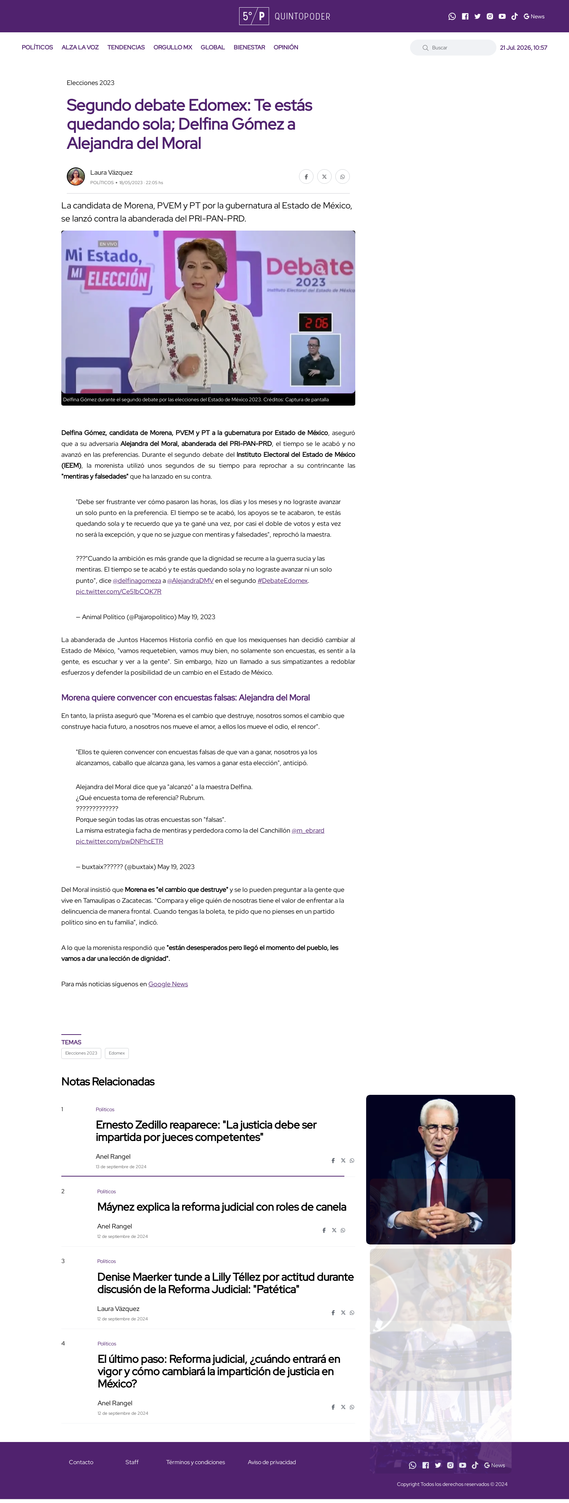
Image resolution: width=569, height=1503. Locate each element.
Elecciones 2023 (81, 1053)
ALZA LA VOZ (80, 47)
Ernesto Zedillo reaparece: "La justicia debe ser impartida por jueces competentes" (206, 1130)
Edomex (117, 1053)
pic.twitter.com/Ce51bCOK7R (118, 591)
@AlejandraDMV (190, 580)
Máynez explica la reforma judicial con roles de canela (221, 1206)
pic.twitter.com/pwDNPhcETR (119, 841)
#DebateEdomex (283, 580)
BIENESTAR (249, 47)
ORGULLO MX (172, 47)
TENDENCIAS (126, 47)
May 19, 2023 (196, 617)
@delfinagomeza (137, 580)
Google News (168, 984)
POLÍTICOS (37, 47)
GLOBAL (213, 47)
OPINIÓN (286, 47)
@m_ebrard (308, 830)
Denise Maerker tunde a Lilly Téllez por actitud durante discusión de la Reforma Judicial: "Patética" (225, 1282)
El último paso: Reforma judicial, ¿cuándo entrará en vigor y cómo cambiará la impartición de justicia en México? (219, 1371)
